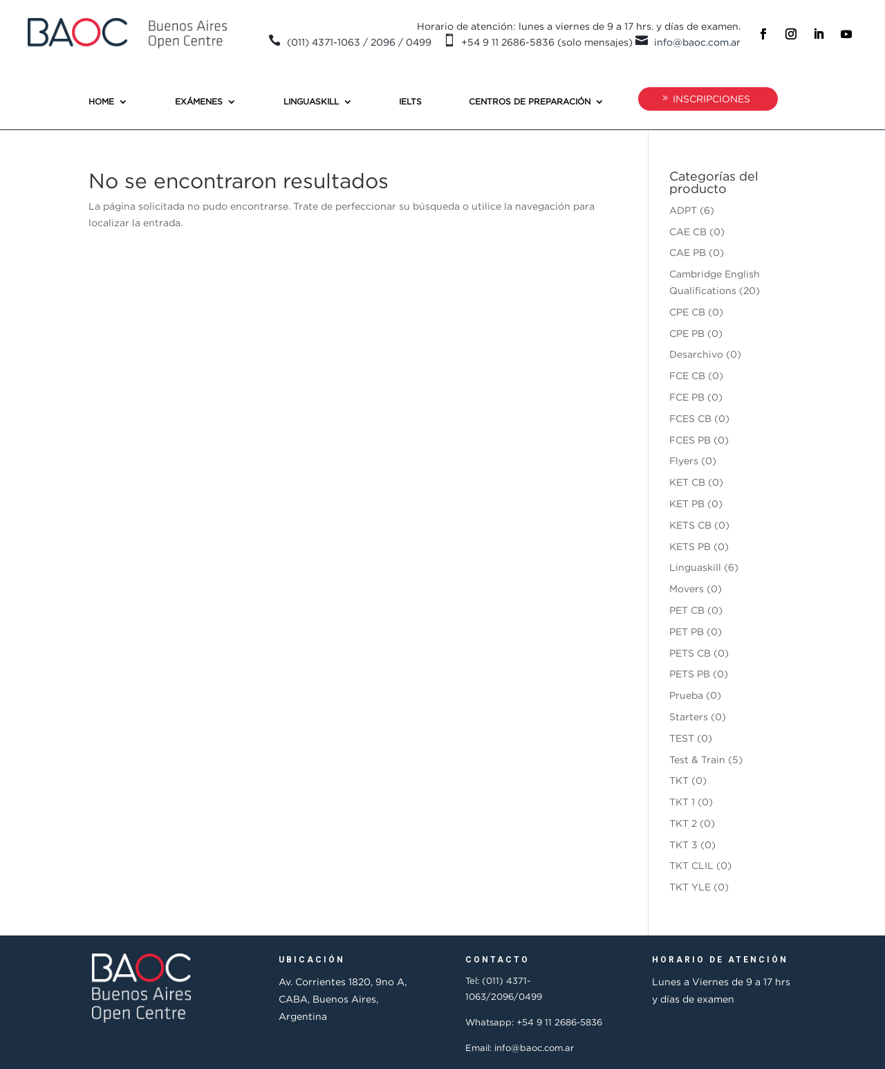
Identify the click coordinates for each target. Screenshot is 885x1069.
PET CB (687, 610)
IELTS (410, 101)
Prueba (686, 695)
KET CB (687, 482)
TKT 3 (683, 844)
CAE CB (688, 231)
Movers (686, 588)
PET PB (686, 631)
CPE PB (687, 333)
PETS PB (689, 673)
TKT (679, 780)
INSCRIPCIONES (711, 98)
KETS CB (690, 525)
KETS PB (690, 546)
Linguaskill (311, 101)
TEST (681, 738)
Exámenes (199, 101)
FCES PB (690, 440)
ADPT (683, 210)
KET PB (687, 503)
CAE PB (687, 252)
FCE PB (687, 397)
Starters (688, 716)
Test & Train (697, 759)
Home (101, 101)
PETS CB (690, 653)
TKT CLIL (691, 865)
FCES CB (690, 418)
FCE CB (687, 375)
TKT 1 (682, 801)
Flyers (683, 460)
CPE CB (687, 312)
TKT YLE (690, 886)
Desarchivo (696, 354)
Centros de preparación (529, 101)
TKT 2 (683, 823)
